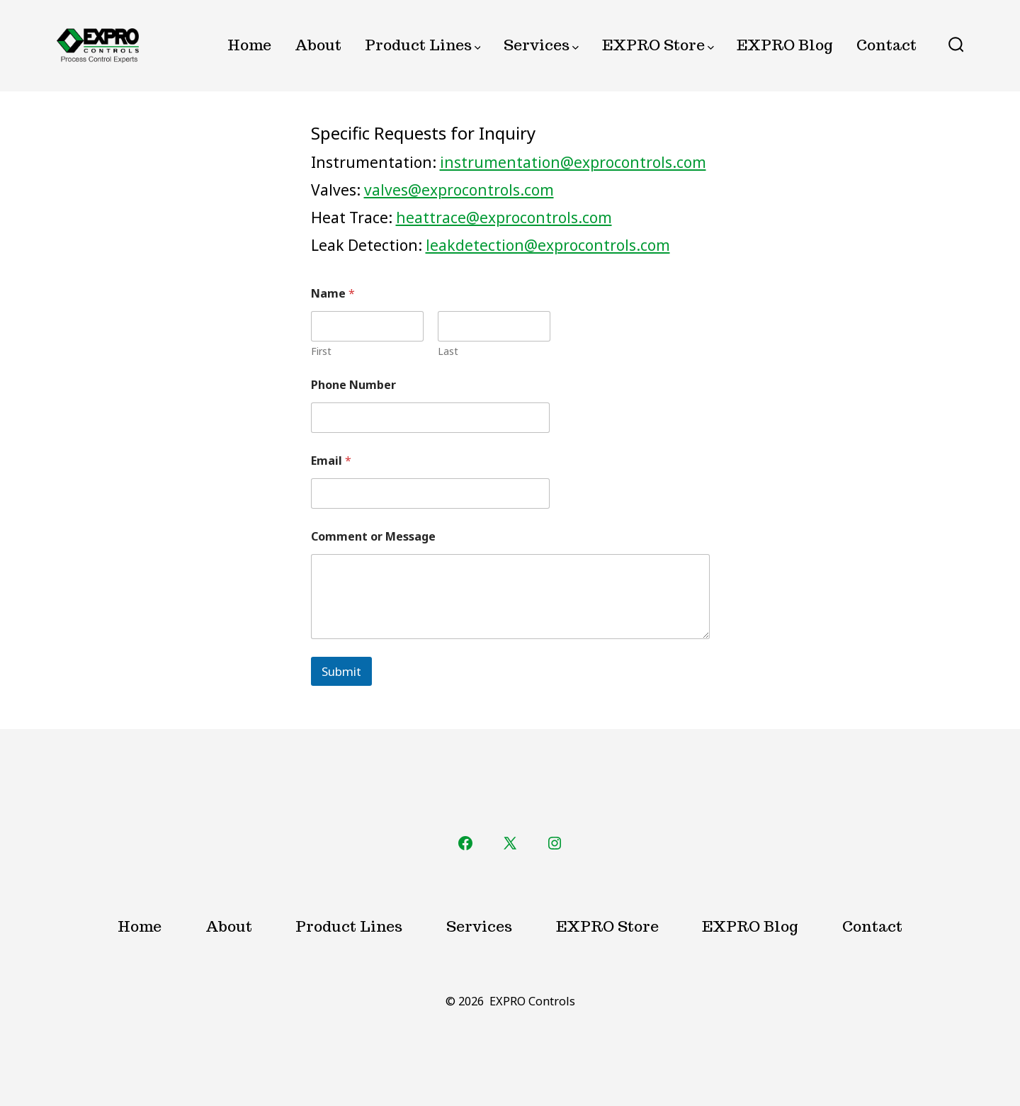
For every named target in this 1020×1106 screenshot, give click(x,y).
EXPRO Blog (785, 45)
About (318, 45)
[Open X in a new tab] (510, 843)
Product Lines (423, 45)
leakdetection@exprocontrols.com (548, 245)
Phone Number (353, 385)
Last (447, 351)
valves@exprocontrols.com (459, 190)
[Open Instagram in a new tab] (554, 843)
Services (541, 45)
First (321, 351)
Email (331, 461)
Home (249, 45)
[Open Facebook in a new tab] (465, 843)
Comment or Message (373, 536)
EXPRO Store (658, 45)
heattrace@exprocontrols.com (504, 217)
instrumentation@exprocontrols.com (573, 162)
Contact (886, 45)
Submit (341, 671)
